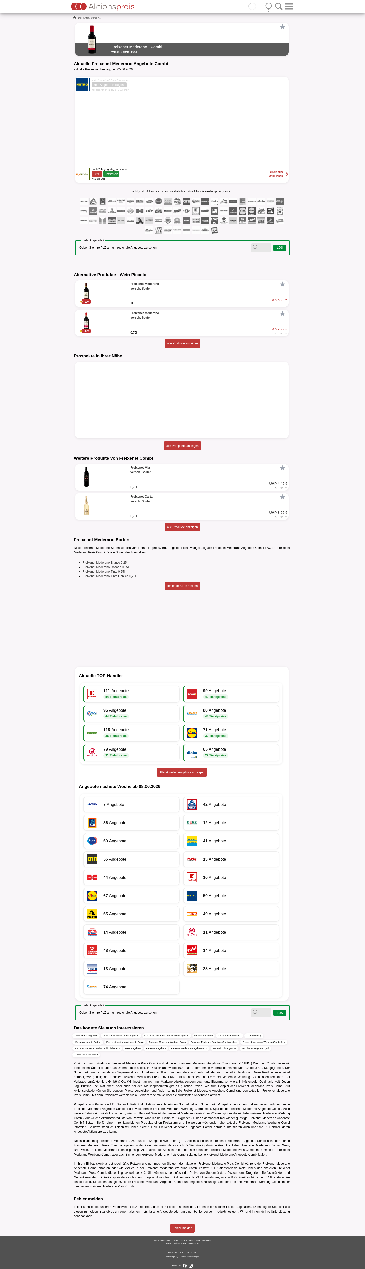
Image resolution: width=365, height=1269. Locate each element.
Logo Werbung (253, 1035)
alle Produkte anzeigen (182, 343)
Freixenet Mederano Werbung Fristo (167, 1042)
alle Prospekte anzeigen (182, 446)
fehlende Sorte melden (182, 586)
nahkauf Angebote (203, 1035)
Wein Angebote (133, 1048)
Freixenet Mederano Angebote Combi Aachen (214, 1042)
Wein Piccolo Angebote (224, 1048)
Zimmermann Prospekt (229, 1035)
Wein (166, 1141)
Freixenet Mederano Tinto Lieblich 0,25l (109, 576)
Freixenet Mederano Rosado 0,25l (106, 567)
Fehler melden (182, 1228)
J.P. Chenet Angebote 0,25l (255, 1048)
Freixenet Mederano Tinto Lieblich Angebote (166, 1035)
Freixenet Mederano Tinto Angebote (121, 1035)
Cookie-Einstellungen (189, 1257)
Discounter (83, 18)
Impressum (173, 1252)
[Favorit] (282, 27)
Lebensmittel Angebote (86, 1054)
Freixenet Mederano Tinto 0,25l (104, 571)
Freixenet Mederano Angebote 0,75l (189, 1048)
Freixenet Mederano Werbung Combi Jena (263, 1042)
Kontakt (169, 1257)
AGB (182, 1252)
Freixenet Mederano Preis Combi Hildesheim (97, 1048)
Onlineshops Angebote (86, 1035)
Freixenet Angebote (156, 1048)
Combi (94, 18)
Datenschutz (191, 1252)
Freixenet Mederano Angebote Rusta (125, 1042)
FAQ (176, 1257)
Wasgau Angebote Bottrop (88, 1042)
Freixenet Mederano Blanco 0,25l (105, 562)
